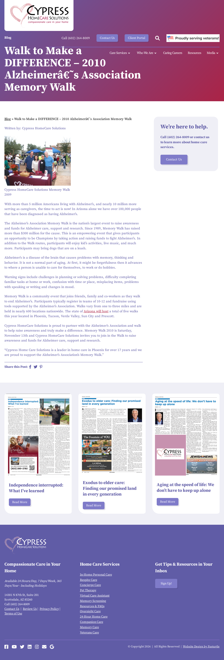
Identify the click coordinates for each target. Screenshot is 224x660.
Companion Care (91, 622)
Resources (194, 53)
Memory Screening (93, 601)
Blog (7, 119)
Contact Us (107, 38)
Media (213, 53)
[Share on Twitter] (36, 367)
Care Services (120, 53)
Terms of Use (13, 614)
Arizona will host (96, 311)
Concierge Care (90, 585)
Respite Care (88, 580)
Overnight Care (90, 611)
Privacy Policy (49, 609)
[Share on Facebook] (30, 367)
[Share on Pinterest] (41, 367)
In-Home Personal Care (96, 575)
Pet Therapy (88, 590)
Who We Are (147, 53)
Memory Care (89, 627)
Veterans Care (89, 633)
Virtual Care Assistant (95, 596)
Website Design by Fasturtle (201, 646)
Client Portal (136, 38)
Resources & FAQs (92, 606)
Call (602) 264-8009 (76, 38)
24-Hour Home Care (94, 617)
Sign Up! (166, 584)
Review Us (30, 609)
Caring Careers (172, 53)
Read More (19, 502)
